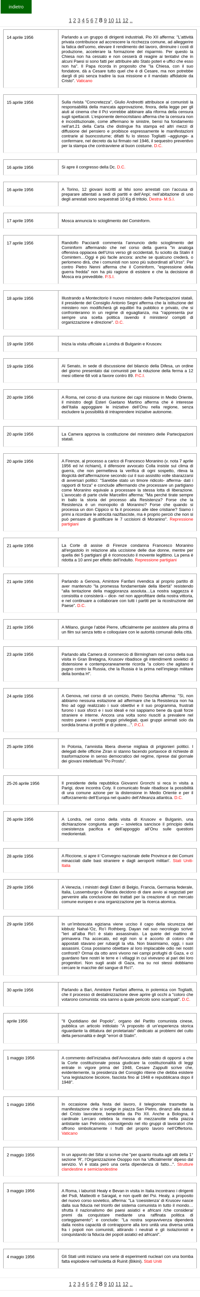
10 (111, 20)
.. (131, 20)
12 (125, 20)
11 (118, 20)
